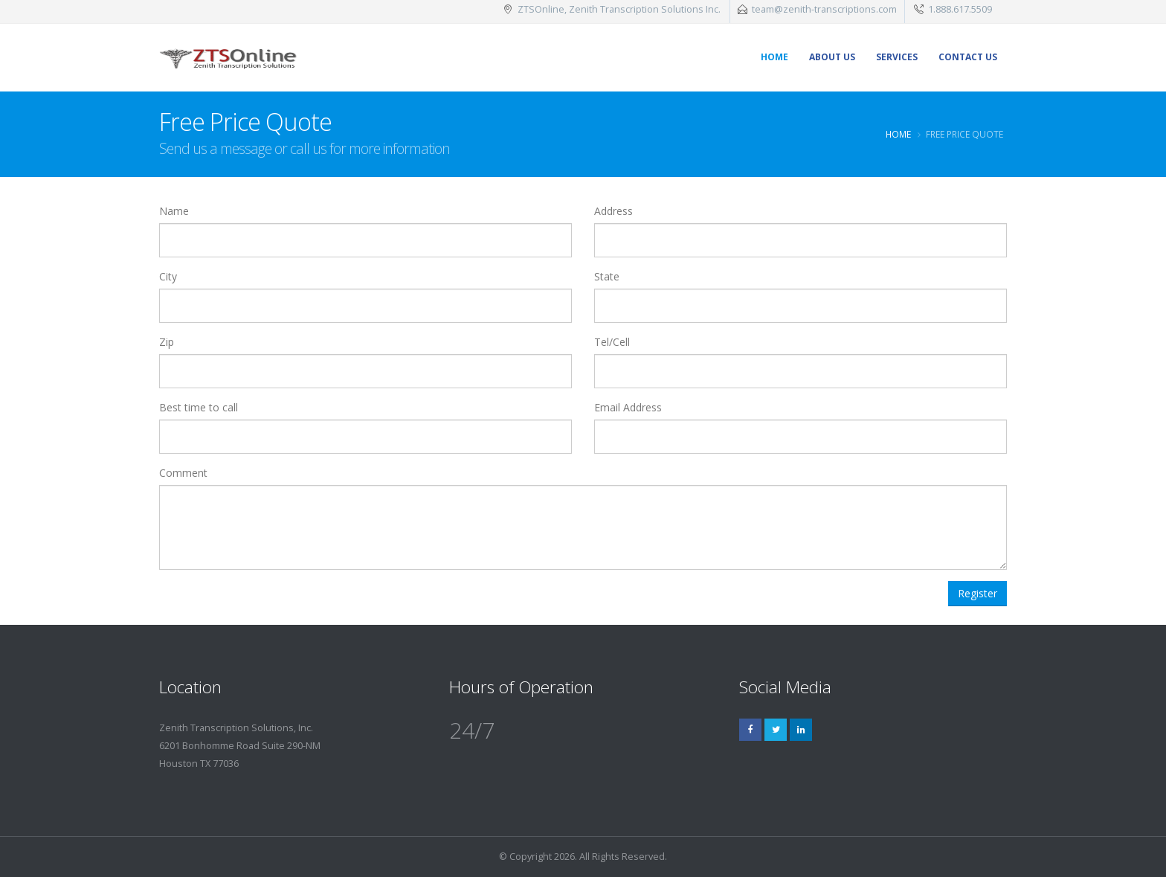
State (606, 276)
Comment (183, 473)
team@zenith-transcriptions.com (824, 9)
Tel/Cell (612, 342)
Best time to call (198, 407)
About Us (832, 57)
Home (774, 57)
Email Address (628, 407)
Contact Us (967, 57)
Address (613, 211)
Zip (166, 342)
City (168, 276)
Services (897, 57)
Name (174, 211)
